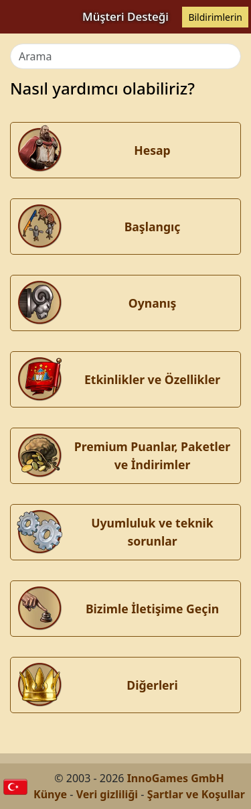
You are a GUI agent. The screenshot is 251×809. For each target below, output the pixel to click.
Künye (50, 794)
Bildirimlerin (215, 17)
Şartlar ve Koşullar (196, 794)
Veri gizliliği (107, 794)
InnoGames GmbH (175, 778)
